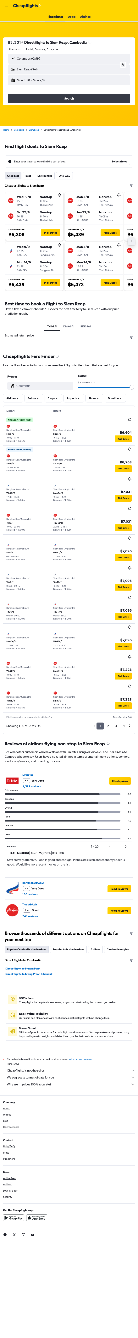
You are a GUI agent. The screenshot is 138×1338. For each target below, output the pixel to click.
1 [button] (100, 818)
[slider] (132, 479)
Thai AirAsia (29, 996)
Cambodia (19, 129)
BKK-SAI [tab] (85, 326)
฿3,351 (14, 42)
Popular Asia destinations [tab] (68, 1041)
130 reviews (30, 986)
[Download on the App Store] (36, 1314)
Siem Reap (34, 129)
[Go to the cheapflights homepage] (27, 6)
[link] (120, 873)
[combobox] (15, 49)
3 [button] (116, 818)
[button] (6, 6)
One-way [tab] (64, 175)
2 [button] (108, 818)
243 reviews (30, 1008)
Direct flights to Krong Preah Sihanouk (28, 1066)
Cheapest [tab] (13, 175)
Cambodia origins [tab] (118, 1041)
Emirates (27, 867)
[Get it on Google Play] (13, 1314)
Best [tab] (28, 175)
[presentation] (90, 42)
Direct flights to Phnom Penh (22, 1060)
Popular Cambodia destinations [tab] (26, 1041)
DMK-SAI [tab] (68, 326)
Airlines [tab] (95, 1041)
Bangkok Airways (33, 975)
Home (6, 129)
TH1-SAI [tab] (52, 326)
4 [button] (124, 818)
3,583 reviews (31, 878)
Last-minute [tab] (44, 175)
